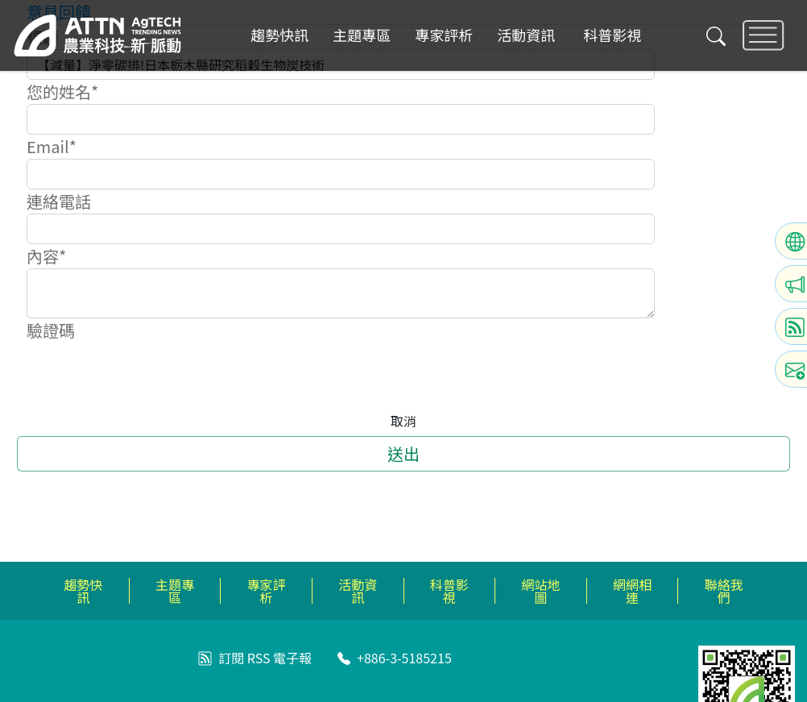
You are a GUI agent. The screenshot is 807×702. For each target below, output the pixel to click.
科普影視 (612, 35)
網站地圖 (540, 591)
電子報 (292, 657)
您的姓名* (62, 91)
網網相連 (632, 591)
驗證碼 (51, 330)
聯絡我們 (724, 591)
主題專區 (362, 35)
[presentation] (149, 374)
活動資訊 (526, 35)
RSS (259, 657)
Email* (52, 146)
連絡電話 (59, 201)
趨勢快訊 (279, 35)
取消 (403, 420)
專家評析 (444, 35)
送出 (403, 453)
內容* (46, 256)
